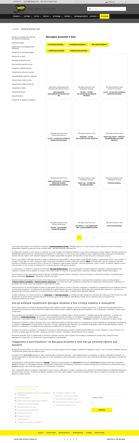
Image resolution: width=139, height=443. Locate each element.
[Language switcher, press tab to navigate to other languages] (115, 2)
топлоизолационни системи (59, 246)
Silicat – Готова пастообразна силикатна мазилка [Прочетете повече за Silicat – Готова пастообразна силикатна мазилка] (114, 93)
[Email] (107, 398)
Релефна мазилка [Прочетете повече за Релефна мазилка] (114, 183)
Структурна (48, 295)
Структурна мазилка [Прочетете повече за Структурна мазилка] (114, 226)
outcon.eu (122, 439)
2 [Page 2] (86, 238)
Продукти (16, 16)
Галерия (67, 16)
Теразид (46, 362)
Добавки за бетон (24, 416)
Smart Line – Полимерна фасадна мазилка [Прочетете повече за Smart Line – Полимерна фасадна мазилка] (86, 184)
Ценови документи (81, 16)
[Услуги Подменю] (40, 16)
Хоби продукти (23, 419)
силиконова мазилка (28, 317)
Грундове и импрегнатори (66, 393)
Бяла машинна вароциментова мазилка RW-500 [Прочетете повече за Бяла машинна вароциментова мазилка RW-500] (59, 94)
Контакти (93, 16)
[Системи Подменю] (31, 16)
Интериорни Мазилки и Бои (66, 399)
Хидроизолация (23, 398)
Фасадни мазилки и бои (26, 407)
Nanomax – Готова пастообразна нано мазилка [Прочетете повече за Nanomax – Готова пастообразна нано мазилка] (86, 137)
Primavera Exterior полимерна (22, 282)
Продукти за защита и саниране (29, 422)
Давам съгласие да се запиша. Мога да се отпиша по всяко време (107, 404)
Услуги (36, 16)
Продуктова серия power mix (28, 410)
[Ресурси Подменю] (50, 16)
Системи (27, 16)
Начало (15, 29)
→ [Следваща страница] (94, 238)
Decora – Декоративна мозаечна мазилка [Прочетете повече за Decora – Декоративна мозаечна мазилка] (59, 228)
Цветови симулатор (64, 432)
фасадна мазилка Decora (59, 269)
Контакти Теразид (99, 432)
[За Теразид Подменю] (61, 16)
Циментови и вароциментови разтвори (32, 401)
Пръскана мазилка (61, 295)
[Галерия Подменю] (71, 16)
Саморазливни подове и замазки (68, 402)
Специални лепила (24, 413)
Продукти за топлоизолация (28, 404)
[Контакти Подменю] (98, 16)
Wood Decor (30, 276)
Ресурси (46, 16)
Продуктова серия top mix (65, 405)
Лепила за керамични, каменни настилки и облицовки (33, 394)
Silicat (88, 261)
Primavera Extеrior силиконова (45, 282)
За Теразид (56, 16)
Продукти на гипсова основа (67, 396)
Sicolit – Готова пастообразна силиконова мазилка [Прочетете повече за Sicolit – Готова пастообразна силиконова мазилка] (59, 139)
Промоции (104, 16)
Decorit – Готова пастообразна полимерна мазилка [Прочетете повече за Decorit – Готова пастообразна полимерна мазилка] (86, 94)
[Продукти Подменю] (21, 16)
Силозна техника (51, 432)
